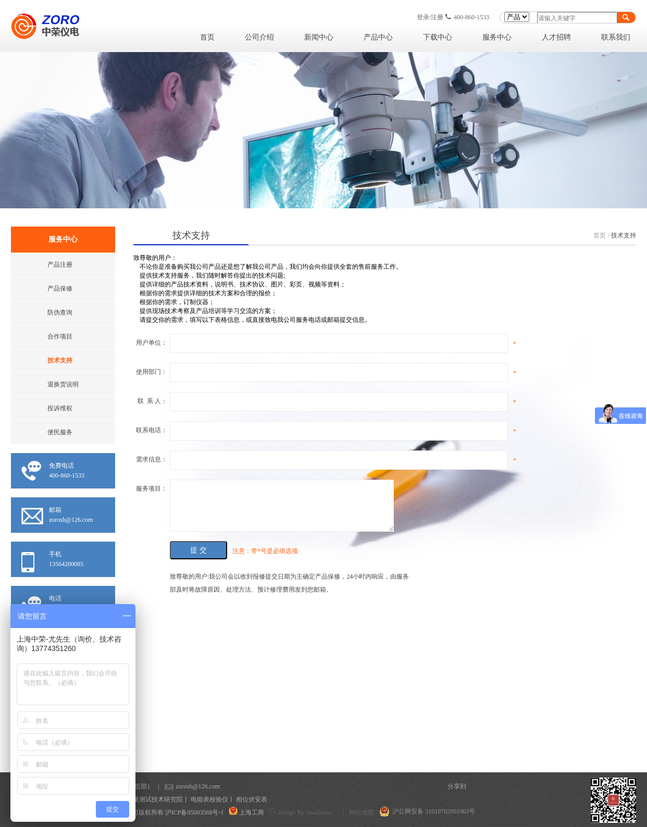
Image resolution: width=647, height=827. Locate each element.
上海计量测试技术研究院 (148, 799)
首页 (207, 37)
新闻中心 (318, 37)
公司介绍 (259, 37)
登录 (423, 17)
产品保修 (59, 288)
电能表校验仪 (209, 799)
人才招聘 (556, 37)
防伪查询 (59, 312)
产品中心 (378, 37)
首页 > (602, 235)
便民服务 (59, 432)
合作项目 (59, 336)
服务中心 (497, 37)
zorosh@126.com (181, 786)
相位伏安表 (251, 799)
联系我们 (615, 37)
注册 (437, 17)
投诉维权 (59, 408)
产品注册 (59, 264)
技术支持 (59, 360)
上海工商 (251, 812)
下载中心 (437, 37)
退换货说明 (63, 384)
